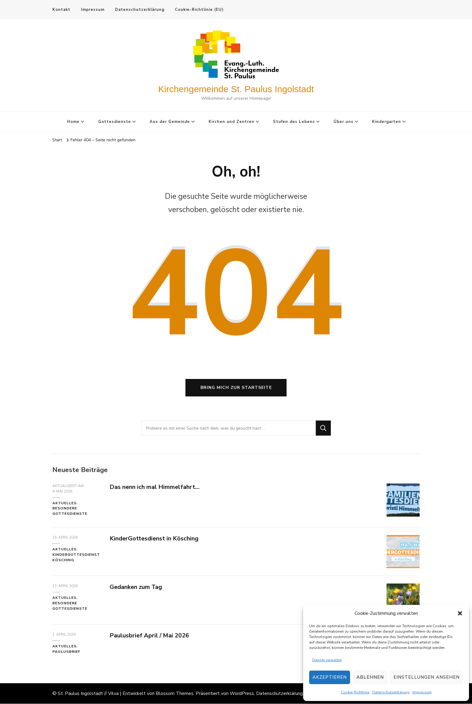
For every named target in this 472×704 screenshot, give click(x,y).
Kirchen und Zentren (231, 121)
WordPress (242, 693)
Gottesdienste (114, 121)
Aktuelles (64, 503)
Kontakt (61, 9)
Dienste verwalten (327, 660)
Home (73, 121)
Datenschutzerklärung (390, 692)
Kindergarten (386, 121)
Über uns (343, 121)
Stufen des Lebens (294, 121)
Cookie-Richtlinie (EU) (199, 9)
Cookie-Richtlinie (355, 692)
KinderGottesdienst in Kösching (154, 539)
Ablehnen (370, 677)
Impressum (422, 692)
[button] (460, 613)
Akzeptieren (329, 677)
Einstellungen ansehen (426, 677)
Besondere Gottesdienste (69, 511)
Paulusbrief (66, 651)
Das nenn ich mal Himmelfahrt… (155, 487)
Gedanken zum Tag (136, 587)
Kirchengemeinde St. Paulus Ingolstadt (236, 89)
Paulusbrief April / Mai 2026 (149, 636)
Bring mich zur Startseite (236, 388)
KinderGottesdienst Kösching (76, 557)
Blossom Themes (175, 693)
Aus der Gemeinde (170, 121)
